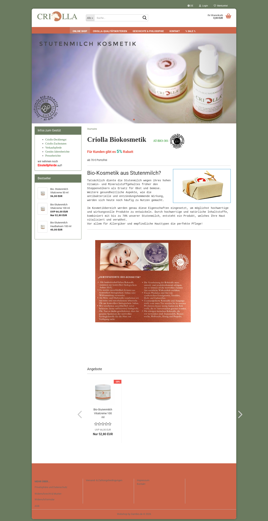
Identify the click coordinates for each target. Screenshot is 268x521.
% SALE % (190, 31)
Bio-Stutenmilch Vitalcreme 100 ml (102, 415)
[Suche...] (90, 17)
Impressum (143, 482)
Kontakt (175, 31)
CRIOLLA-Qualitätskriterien (110, 31)
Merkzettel (221, 5)
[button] (190, 6)
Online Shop (80, 31)
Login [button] (203, 5)
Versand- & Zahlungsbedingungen (104, 482)
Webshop (122, 515)
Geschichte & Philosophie (148, 31)
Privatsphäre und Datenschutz (51, 489)
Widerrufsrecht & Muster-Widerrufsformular (48, 498)
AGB (37, 507)
